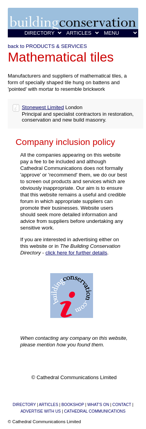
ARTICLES (48, 405)
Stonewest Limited (43, 107)
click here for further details (76, 253)
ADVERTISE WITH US (41, 411)
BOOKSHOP (73, 405)
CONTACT (122, 405)
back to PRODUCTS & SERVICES (47, 46)
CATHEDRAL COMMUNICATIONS (94, 411)
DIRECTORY (24, 405)
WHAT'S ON (98, 405)
